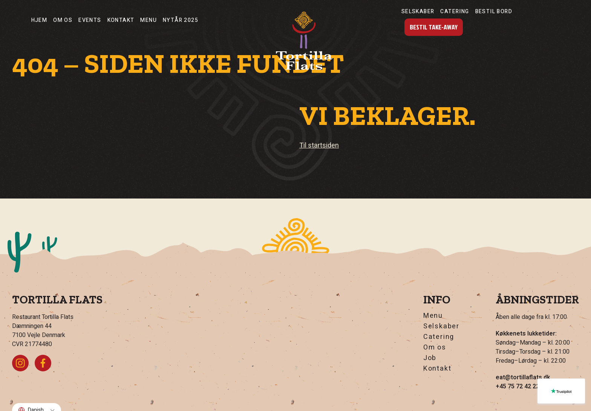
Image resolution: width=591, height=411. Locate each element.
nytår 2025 (180, 20)
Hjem (39, 20)
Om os (62, 20)
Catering (454, 11)
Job (429, 358)
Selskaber (418, 11)
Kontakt (121, 20)
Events (89, 20)
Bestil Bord (493, 11)
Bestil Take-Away (434, 27)
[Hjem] (304, 41)
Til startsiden (319, 145)
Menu (148, 20)
